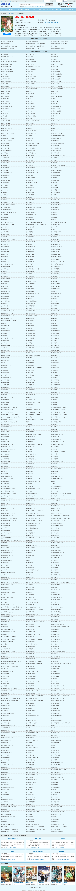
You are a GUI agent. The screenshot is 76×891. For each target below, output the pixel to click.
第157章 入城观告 (5, 182)
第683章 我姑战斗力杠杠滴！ (58, 624)
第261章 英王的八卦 (55, 266)
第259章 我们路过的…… (7, 266)
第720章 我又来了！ (5, 656)
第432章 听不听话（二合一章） (58, 409)
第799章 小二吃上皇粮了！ (32, 720)
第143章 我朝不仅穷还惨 (32, 170)
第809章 (53, 728)
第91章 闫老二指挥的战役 (7, 128)
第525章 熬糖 (29, 491)
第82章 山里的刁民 (5, 121)
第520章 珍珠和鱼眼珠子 (57, 486)
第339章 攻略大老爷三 (56, 330)
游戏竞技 (58, 9)
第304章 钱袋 (4, 303)
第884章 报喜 (4, 792)
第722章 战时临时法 (55, 656)
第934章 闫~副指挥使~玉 (51, 22)
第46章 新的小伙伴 (5, 91)
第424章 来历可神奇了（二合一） (34, 402)
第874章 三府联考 (55, 782)
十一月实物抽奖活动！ (31, 584)
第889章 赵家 (54, 794)
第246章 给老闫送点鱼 (56, 254)
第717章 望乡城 (4, 654)
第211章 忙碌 (4, 227)
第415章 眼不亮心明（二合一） (33, 394)
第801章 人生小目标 (5, 723)
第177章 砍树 (54, 197)
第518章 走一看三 (5, 486)
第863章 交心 (4, 774)
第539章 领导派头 (30, 503)
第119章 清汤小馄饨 (30, 150)
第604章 (28, 557)
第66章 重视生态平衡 (56, 106)
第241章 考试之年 (5, 251)
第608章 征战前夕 (5, 562)
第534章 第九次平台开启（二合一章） (35, 498)
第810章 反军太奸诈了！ (7, 730)
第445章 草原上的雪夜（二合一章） (9, 422)
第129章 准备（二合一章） (57, 158)
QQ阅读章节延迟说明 (6, 538)
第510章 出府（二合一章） (57, 476)
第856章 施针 (54, 767)
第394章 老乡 (29, 377)
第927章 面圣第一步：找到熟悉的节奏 (35, 46)
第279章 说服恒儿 (55, 281)
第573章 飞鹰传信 (55, 530)
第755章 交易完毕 (55, 683)
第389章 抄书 (54, 372)
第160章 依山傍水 (5, 185)
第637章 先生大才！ (30, 587)
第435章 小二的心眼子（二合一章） (59, 412)
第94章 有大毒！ (5, 130)
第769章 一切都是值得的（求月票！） (35, 695)
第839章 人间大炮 (5, 755)
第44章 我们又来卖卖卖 (31, 88)
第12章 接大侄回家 (55, 61)
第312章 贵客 (54, 308)
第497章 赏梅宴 (4, 466)
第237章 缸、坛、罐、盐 (57, 246)
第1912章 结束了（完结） (11, 847)
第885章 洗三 (29, 792)
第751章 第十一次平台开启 (32, 681)
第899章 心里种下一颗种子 (7, 804)
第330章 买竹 (54, 323)
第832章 (53, 747)
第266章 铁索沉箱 (30, 271)
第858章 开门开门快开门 (32, 769)
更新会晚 (3, 352)
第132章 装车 (54, 160)
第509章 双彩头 (29, 476)
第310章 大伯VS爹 (5, 308)
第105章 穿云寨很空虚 (56, 138)
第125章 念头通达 (30, 155)
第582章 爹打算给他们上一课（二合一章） (11, 540)
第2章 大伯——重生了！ (32, 54)
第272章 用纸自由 (30, 276)
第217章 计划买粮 (5, 232)
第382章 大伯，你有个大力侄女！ (34, 367)
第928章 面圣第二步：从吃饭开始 (9, 46)
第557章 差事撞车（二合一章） (33, 518)
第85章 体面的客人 (5, 123)
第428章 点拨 (54, 404)
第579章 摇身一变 (55, 535)
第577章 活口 (4, 535)
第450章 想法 (29, 426)
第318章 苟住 (54, 313)
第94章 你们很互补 (60, 847)
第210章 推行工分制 (55, 224)
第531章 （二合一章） (31, 496)
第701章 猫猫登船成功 (56, 639)
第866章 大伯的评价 (5, 777)
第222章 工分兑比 (55, 234)
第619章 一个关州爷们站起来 (8, 572)
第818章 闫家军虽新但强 (7, 737)
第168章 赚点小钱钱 (55, 190)
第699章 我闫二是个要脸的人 (8, 639)
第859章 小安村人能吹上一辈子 (58, 769)
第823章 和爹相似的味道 (57, 740)
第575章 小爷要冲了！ (31, 533)
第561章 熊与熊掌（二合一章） (58, 520)
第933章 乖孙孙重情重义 (32, 41)
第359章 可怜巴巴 (30, 348)
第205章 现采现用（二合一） (8, 222)
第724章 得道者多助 (30, 658)
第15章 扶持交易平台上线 (57, 64)
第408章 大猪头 (4, 389)
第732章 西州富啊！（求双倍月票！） (10, 666)
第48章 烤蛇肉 (54, 91)
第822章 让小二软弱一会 (32, 740)
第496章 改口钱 (54, 464)
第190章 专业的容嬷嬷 (6, 209)
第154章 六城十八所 (5, 180)
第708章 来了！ (4, 646)
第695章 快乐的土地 (55, 634)
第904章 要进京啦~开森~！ (57, 806)
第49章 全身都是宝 (5, 93)
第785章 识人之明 (55, 708)
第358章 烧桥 (4, 348)
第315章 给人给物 (55, 311)
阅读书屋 (8, 5)
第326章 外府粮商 (30, 320)
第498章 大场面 (29, 466)
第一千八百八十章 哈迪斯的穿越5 (38, 859)
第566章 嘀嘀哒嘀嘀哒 (31, 525)
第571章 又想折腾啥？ (6, 530)
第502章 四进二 (4, 471)
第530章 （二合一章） (6, 496)
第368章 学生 (54, 355)
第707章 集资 (54, 644)
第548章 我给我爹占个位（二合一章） (35, 510)
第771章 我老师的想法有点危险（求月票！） (11, 698)
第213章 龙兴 (54, 227)
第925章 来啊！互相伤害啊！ (8, 48)
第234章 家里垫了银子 (56, 244)
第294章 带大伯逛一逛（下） (58, 293)
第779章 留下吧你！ (55, 703)
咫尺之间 (3, 882)
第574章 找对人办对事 (6, 533)
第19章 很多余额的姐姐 (6, 69)
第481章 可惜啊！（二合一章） (58, 451)
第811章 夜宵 (29, 730)
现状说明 (28, 560)
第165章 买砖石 (54, 187)
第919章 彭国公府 (55, 819)
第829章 (53, 745)
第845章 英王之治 (5, 760)
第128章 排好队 (29, 158)
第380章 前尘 (54, 365)
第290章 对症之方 (30, 291)
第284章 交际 (29, 286)
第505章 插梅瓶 (4, 473)
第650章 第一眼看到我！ (57, 597)
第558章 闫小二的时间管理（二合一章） (60, 518)
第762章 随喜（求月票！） (7, 691)
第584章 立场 (54, 540)
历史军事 (45, 9)
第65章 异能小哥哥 (30, 106)
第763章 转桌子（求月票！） (33, 691)
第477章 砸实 (29, 449)
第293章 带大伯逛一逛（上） (33, 293)
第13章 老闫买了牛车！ (6, 64)
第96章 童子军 (54, 130)
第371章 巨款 (54, 357)
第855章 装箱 (29, 767)
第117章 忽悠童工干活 (56, 148)
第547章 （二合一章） (6, 510)
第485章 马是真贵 (5, 456)
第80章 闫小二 (29, 118)
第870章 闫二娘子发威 (31, 779)
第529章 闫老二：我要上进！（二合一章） (61, 493)
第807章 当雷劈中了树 (6, 728)
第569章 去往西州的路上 (32, 528)
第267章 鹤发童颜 (55, 271)
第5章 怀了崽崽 (29, 56)
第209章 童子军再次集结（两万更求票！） (36, 224)
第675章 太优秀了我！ (6, 619)
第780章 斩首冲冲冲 (5, 705)
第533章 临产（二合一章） (7, 498)
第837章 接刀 (29, 752)
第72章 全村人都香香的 (56, 111)
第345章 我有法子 (55, 335)
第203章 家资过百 (30, 219)
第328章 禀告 (4, 323)
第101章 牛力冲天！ (30, 135)
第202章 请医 (4, 219)
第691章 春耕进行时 (30, 631)
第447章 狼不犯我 (5, 424)
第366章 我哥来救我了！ (7, 355)
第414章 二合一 (4, 394)
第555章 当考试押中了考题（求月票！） (60, 515)
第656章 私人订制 (55, 602)
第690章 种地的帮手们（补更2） (8, 631)
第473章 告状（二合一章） (7, 446)
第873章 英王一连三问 (31, 782)
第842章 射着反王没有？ (7, 757)
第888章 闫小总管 (30, 794)
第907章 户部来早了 (55, 809)
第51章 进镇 (54, 93)
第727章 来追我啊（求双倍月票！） (34, 661)
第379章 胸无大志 (30, 365)
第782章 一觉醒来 (55, 705)
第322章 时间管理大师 (6, 318)
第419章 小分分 (54, 397)
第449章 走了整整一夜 (6, 426)
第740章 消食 (54, 671)
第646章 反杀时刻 (30, 594)
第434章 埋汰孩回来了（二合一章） (34, 412)
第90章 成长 (54, 125)
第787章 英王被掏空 (30, 710)
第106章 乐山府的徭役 (6, 140)
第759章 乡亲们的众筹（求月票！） (9, 688)
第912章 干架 (29, 814)
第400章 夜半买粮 (30, 382)
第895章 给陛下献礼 (55, 799)
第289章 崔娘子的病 (5, 291)
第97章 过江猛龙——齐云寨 (7, 133)
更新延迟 (28, 422)
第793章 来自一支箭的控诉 (32, 715)
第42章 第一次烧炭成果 (56, 86)
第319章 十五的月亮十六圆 (7, 315)
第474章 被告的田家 (30, 446)
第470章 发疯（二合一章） (7, 444)
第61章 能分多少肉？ (6, 103)
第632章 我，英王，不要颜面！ (33, 582)
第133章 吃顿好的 (5, 162)
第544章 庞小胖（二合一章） (8, 508)
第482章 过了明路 (5, 454)
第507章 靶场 (54, 473)
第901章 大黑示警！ (55, 804)
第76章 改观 (4, 116)
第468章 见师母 (29, 441)
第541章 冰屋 (4, 505)
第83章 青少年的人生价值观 (32, 121)
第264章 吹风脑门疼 (55, 269)
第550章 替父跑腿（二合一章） (8, 513)
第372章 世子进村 (5, 360)
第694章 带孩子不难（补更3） (33, 634)
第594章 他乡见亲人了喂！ (7, 550)
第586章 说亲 (29, 542)
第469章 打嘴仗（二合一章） (58, 441)
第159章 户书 (54, 182)
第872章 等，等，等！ (6, 782)
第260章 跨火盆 (29, 266)
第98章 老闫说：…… (31, 133)
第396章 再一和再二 (5, 380)
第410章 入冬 (54, 389)
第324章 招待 (54, 318)
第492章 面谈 (29, 461)
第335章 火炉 (29, 328)
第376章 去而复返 (30, 362)
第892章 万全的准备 (55, 797)
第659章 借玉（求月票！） (57, 604)
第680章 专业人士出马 (56, 621)
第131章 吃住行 (29, 160)
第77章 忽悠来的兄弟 (31, 116)
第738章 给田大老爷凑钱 (7, 671)
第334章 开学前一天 (5, 328)
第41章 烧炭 (29, 86)
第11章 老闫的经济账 (31, 61)
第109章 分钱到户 (5, 143)
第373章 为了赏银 (30, 360)
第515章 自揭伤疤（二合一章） (33, 481)
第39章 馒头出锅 (55, 84)
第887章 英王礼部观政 (6, 794)
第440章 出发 (29, 417)
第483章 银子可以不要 (31, 454)
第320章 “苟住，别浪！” (31, 315)
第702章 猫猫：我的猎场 (7, 641)
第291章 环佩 (54, 291)
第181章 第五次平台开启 (7, 202)
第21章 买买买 (54, 69)
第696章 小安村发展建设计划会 (8, 636)
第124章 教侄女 (4, 155)
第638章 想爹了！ (55, 587)
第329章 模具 (29, 323)
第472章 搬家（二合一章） (57, 444)
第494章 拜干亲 (4, 464)
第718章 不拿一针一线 (31, 654)
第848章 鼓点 (4, 762)
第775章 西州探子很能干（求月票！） (35, 700)
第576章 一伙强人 (55, 533)
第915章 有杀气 (29, 816)
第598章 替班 (29, 552)
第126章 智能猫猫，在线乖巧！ (58, 155)
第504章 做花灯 (54, 471)
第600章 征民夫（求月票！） (8, 555)
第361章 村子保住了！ (6, 350)
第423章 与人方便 (5, 402)
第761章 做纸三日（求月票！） (58, 688)
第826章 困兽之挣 (55, 742)
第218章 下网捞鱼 (30, 232)
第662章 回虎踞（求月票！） (58, 607)
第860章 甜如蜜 (4, 772)
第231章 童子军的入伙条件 (57, 241)
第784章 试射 (29, 708)
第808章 (28, 728)
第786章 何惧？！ (5, 710)
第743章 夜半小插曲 (55, 673)
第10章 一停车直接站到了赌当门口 (9, 61)
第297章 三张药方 (55, 296)
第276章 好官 (54, 278)
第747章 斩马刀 (4, 678)
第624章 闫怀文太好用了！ (57, 575)
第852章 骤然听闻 (30, 765)
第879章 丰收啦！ (30, 787)
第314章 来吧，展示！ (31, 311)
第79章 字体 (4, 118)
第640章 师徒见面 (30, 589)
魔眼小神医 (38, 838)
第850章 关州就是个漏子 (57, 762)
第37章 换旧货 (4, 84)
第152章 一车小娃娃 (30, 177)
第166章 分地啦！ (5, 190)
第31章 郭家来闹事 (5, 79)
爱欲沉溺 (63, 838)
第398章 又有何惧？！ (56, 380)
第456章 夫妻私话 (30, 431)
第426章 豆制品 (4, 404)
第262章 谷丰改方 (5, 269)
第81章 (52, 118)
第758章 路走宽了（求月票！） (58, 686)
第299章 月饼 (29, 298)
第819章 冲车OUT (30, 737)
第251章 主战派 (29, 259)
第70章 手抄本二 (5, 111)
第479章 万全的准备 (5, 451)
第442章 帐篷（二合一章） (7, 419)
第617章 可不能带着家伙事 (32, 570)
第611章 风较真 (4, 565)
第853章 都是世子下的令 (57, 765)
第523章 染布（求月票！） (57, 488)
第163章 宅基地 (4, 187)
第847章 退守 (54, 760)
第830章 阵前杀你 (5, 747)
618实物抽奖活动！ (55, 501)
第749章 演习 (54, 678)
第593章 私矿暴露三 (55, 547)
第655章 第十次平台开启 (32, 602)
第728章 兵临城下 (55, 661)
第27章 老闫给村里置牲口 (57, 74)
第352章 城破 (4, 343)
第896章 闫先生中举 (5, 802)
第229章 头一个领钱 (5, 241)
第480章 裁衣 (29, 451)
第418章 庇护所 (29, 397)
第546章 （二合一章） (56, 508)
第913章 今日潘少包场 (56, 814)
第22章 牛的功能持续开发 (7, 71)
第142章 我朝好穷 (5, 170)
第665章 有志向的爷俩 (56, 609)
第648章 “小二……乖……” (7, 597)
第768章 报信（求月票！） (7, 695)
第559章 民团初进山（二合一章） (9, 520)
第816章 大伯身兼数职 (31, 735)
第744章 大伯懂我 (5, 676)
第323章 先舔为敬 (30, 318)
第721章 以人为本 (30, 656)
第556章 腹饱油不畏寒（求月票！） (9, 518)
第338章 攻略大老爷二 (31, 330)
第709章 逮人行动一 (30, 646)
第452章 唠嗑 (4, 429)
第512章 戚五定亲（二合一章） (33, 478)
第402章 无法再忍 (5, 385)
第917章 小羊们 (4, 819)
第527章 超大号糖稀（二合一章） (9, 493)
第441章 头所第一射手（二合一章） (59, 417)
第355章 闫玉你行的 (5, 345)
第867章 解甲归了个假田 (32, 777)
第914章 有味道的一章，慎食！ (8, 816)
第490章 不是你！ (55, 459)
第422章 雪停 (54, 399)
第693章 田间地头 (5, 634)
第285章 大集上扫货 (55, 286)
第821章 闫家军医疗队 (6, 740)
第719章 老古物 (54, 654)
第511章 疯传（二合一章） (7, 478)
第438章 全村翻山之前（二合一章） (59, 414)
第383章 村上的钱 (55, 367)
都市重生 (71, 9)
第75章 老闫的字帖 (55, 113)
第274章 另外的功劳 (5, 278)
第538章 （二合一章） (6, 503)
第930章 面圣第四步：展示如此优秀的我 (35, 43)
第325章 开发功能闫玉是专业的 (8, 320)
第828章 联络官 (29, 745)
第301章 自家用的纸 (5, 301)
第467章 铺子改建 (5, 441)
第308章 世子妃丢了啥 (31, 306)
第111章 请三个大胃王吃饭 (57, 143)
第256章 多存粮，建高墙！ (7, 264)
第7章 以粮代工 (4, 59)
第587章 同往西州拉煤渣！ (57, 542)
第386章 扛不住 (54, 370)
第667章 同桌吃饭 (30, 612)
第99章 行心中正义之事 (56, 133)
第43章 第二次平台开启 (6, 88)
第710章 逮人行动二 (55, 646)
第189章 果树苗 (54, 207)
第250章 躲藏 (4, 259)
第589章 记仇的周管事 (31, 545)
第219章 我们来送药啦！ (57, 232)
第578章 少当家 (29, 535)
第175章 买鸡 (4, 197)
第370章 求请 (29, 357)
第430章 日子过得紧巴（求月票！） (59, 407)
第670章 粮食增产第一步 (32, 614)
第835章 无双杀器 (55, 750)
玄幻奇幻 (38, 9)
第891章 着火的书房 (30, 797)
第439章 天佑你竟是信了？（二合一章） (10, 417)
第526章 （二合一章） (56, 491)
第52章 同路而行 (5, 96)
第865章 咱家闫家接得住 (57, 774)
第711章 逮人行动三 (5, 649)
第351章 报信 (54, 340)
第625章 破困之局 (5, 577)
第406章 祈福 (29, 387)
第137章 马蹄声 (29, 165)
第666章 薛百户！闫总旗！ (7, 612)
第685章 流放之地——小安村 (33, 626)
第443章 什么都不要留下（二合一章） (35, 419)
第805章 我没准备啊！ (31, 725)
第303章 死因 (54, 301)
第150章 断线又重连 (55, 175)
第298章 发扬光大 (5, 298)
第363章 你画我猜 (55, 350)
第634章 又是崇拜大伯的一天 (8, 584)
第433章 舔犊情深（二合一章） (8, 412)
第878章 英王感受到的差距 (7, 787)
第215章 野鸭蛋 (29, 229)
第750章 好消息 (4, 681)
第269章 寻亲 (29, 274)
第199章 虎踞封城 (5, 217)
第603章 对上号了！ (5, 557)
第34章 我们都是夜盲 (6, 81)
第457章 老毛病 (54, 431)
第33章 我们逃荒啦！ (56, 79)
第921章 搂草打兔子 (30, 821)
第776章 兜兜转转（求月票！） (58, 700)
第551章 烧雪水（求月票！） (33, 513)
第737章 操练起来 (55, 668)
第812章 (53, 730)
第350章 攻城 (29, 340)
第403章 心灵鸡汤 (30, 385)
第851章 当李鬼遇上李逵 (7, 765)
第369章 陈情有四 (5, 357)
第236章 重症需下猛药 (31, 246)
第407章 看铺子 (54, 387)
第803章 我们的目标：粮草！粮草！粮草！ (61, 723)
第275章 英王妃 (29, 278)
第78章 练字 (54, 116)
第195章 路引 (54, 212)
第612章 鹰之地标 (55, 565)
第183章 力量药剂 (55, 202)
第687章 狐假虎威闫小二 (7, 629)
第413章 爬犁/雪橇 (55, 392)
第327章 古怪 (54, 320)
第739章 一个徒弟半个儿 (32, 671)
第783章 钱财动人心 (5, 708)
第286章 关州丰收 (5, 288)
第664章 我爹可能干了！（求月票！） (35, 609)
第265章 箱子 (4, 271)
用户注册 (72, 1)
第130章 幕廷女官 (5, 160)
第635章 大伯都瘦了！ (56, 584)
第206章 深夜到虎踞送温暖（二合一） (35, 222)
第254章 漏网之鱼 (30, 261)
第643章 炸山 (29, 592)
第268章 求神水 (4, 274)
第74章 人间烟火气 (30, 113)
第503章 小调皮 (29, 471)
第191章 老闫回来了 (30, 209)
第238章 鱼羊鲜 (4, 249)
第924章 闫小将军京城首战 (32, 48)
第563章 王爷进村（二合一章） (33, 523)
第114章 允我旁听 (55, 145)
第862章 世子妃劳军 (55, 772)
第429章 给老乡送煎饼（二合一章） (9, 407)
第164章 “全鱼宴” (30, 187)
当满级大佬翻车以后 (13, 838)
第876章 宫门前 (29, 784)
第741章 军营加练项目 (6, 673)
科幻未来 (51, 9)
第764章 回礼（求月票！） (57, 691)
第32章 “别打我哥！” (31, 79)
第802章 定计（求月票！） (32, 723)
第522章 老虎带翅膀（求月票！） (34, 488)
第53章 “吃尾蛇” (30, 96)
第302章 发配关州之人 (31, 301)
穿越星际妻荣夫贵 (63, 851)
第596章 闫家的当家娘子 (57, 550)
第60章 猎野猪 (54, 101)
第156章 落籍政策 (55, 180)
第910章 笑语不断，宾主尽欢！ (58, 811)
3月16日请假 (29, 424)
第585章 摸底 (4, 542)
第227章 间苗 (29, 239)
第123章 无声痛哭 (55, 153)
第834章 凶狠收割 (30, 750)
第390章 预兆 (4, 375)
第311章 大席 (29, 308)
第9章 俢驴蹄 (54, 59)
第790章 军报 (29, 713)
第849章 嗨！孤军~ (30, 762)
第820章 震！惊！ (55, 737)
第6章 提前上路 (54, 56)
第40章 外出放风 (5, 86)
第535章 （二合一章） (56, 498)
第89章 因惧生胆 (30, 125)
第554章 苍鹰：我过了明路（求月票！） (35, 515)
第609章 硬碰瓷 (29, 562)
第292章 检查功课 (5, 293)
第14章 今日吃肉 (30, 64)
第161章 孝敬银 (29, 185)
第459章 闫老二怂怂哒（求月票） (34, 434)
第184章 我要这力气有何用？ (8, 204)
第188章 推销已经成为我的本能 (33, 207)
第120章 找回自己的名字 (57, 150)
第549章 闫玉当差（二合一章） (58, 510)
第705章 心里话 (4, 644)
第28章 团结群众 (5, 76)
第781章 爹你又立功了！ (32, 705)
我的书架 (42, 6)
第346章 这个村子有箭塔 (7, 338)
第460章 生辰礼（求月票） (57, 434)
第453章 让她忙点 (30, 429)
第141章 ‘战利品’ (55, 167)
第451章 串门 (54, 426)
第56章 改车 (29, 98)
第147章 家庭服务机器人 (57, 172)
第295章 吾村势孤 (5, 296)
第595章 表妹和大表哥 (31, 550)
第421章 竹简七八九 (30, 399)
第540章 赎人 (54, 503)
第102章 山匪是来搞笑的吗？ (58, 135)
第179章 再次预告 (30, 199)
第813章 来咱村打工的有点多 (8, 732)
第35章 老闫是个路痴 (31, 81)
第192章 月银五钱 (55, 209)
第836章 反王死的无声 (6, 752)
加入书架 (7, 33)
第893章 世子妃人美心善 (7, 799)
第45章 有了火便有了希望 (57, 88)
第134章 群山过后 (30, 162)
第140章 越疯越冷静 (30, 167)
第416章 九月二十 (55, 394)
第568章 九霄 (4, 528)
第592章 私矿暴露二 (30, 547)
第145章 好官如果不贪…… (7, 172)
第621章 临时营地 (55, 572)
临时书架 (37, 6)
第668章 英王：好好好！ (57, 612)
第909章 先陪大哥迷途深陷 (32, 811)
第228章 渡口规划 (55, 239)
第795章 (3, 718)
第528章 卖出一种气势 (31, 493)
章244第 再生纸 (4, 254)
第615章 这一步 (54, 567)
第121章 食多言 (4, 153)
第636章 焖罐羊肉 (5, 587)
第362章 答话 (29, 350)
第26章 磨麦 (29, 74)
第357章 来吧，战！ (55, 345)
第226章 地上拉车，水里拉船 (8, 239)
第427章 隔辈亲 (29, 404)
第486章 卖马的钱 (30, 456)
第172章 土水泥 (4, 195)
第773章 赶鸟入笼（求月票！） (58, 698)
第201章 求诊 (54, 217)
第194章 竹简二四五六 (31, 212)
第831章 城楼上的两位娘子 (32, 747)
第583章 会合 (29, 540)
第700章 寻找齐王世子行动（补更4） (35, 639)
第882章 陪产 (29, 789)
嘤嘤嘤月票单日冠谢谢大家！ (33, 409)
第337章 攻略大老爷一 (6, 330)
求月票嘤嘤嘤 (29, 407)
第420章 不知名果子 (5, 399)
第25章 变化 (4, 74)
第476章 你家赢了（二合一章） (8, 449)
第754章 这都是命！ (30, 683)
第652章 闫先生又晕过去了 (32, 599)
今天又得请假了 (30, 565)
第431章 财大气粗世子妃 (7, 409)
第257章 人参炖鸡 (30, 264)
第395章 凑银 (54, 377)
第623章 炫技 (29, 575)
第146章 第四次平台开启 (32, 172)
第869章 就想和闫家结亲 (7, 779)
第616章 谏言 (4, 570)
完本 (15, 9)
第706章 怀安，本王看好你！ (33, 644)
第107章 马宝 (29, 140)
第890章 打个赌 (4, 797)
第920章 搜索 (4, 821)
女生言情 (65, 9)
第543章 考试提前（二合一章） (58, 505)
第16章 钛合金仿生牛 (6, 66)
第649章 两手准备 (30, 597)
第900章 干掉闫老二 (30, 804)
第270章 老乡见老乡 (55, 274)
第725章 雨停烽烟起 (55, 658)
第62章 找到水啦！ (30, 103)
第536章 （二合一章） (6, 501)
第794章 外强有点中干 (56, 715)
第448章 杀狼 (54, 424)
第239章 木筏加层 (30, 249)
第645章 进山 (4, 594)
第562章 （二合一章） (6, 523)
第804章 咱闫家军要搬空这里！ (8, 725)
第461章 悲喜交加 (5, 436)
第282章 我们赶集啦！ (56, 283)
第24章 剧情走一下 (55, 71)
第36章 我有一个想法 (56, 81)
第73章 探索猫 (4, 113)
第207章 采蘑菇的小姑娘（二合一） (59, 222)
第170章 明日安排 (30, 192)
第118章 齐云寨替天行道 (7, 150)
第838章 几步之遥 (55, 752)
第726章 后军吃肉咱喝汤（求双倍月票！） (11, 661)
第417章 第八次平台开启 (7, 397)
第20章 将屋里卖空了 (31, 69)
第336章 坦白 (54, 328)
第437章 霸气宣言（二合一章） (33, 414)
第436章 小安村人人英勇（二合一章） (10, 414)
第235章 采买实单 (5, 246)
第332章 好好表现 (30, 325)
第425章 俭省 (54, 402)
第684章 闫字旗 (4, 626)
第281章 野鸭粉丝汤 (30, 283)
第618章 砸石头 (54, 570)
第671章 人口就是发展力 (57, 614)
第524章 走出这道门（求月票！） (9, 491)
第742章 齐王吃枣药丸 (31, 673)
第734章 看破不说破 (55, 666)
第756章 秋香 (4, 686)
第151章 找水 (4, 177)
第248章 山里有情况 (30, 256)
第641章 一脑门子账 (55, 589)
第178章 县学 (4, 199)
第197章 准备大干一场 (31, 214)
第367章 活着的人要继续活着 (33, 355)
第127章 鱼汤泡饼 (5, 158)
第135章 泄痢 (54, 162)
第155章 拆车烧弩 (30, 180)
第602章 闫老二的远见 (56, 555)
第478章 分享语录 (55, 449)
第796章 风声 (29, 718)
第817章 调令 (54, 735)
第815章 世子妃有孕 (55, 732)
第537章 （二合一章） (31, 501)
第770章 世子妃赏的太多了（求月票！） (60, 695)
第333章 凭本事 (54, 325)
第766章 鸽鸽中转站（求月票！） (34, 693)
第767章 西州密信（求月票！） (58, 693)
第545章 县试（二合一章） (32, 508)
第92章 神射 (29, 128)
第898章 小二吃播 (55, 802)
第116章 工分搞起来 (30, 148)
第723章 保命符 (4, 658)
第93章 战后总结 (55, 128)
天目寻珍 (66, 882)
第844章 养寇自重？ (55, 757)
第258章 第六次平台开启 (57, 264)
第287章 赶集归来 (30, 288)
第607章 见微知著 (55, 560)
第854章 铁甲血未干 (5, 767)
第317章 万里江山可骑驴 (32, 313)
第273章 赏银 (54, 276)
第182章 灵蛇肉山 (30, 202)
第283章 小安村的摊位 (6, 286)
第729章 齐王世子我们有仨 (7, 663)
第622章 (3, 575)
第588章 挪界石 (4, 545)
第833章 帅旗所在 (5, 750)
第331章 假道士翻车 (5, 325)
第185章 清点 (29, 204)
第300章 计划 (54, 298)
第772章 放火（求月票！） (32, 698)
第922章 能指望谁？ (55, 821)
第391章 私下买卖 (30, 375)
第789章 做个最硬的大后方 (7, 713)
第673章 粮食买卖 (30, 616)
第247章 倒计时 (4, 256)
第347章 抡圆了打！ (30, 338)
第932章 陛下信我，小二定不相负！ (59, 41)
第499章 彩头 (54, 466)
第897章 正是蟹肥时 (30, 802)
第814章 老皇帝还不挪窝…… (33, 732)
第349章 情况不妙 (5, 340)
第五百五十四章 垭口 (35, 847)
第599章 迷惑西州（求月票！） (58, 552)
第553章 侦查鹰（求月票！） (8, 515)
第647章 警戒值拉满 (55, 594)
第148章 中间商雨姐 (5, 175)
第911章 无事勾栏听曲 (6, 814)
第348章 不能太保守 (55, 338)
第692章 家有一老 (55, 631)
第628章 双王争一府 (5, 579)
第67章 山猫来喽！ (5, 108)
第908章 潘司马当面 (5, 811)
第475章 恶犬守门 (55, 446)
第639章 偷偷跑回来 (5, 589)
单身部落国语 (29, 882)
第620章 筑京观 (29, 572)
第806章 (53, 725)
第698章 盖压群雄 (55, 636)
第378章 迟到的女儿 (5, 365)
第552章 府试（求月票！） (57, 513)
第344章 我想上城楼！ (31, 335)
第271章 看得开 (4, 276)
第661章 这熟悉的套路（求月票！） (34, 607)
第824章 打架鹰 (4, 742)
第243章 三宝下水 (55, 251)
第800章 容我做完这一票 (57, 720)
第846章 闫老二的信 (30, 760)
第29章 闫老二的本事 (31, 76)
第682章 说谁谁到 (30, 624)
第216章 (53, 229)
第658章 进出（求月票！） (32, 604)
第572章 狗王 (29, 530)
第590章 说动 (54, 545)
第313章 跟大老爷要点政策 (7, 311)
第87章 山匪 (54, 123)
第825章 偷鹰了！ (30, 742)
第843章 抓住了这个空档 (32, 757)
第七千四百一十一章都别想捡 (62, 859)
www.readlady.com (68, 5)
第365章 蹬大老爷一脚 (56, 352)
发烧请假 (53, 481)
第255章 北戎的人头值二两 (57, 261)
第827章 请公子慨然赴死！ (7, 745)
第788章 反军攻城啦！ (56, 710)
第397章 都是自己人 (30, 380)
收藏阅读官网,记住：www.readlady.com (19, 1)
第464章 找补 (4, 439)
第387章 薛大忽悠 (5, 372)
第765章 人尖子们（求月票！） (8, 693)
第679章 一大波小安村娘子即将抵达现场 (35, 621)
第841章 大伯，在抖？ (56, 755)
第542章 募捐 (29, 505)
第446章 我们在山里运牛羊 (57, 422)
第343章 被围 (4, 335)
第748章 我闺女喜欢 (30, 678)
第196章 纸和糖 (4, 214)
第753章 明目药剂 (5, 683)
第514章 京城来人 (5, 481)
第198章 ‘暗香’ (54, 214)
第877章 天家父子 (55, 784)
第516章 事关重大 (5, 483)
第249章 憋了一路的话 (56, 256)
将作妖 (12, 851)
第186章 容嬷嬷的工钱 (56, 204)
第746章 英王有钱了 (55, 676)
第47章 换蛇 (29, 91)
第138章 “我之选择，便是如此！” (59, 165)
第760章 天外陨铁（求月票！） (33, 688)
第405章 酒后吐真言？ (6, 387)
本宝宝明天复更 (5, 735)
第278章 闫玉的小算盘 (31, 281)
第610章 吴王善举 (55, 562)
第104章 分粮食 (29, 138)
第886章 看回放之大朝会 (57, 792)
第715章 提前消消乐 (30, 651)
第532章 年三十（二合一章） (58, 496)
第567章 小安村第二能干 (57, 525)
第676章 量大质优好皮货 (32, 619)
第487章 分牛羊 (54, 456)
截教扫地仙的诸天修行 (38, 851)
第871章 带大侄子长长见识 (57, 779)
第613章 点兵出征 (5, 567)
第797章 (53, 718)
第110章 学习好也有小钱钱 (32, 143)
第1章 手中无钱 (4, 54)
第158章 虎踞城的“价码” (31, 182)
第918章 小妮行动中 (30, 819)
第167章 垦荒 (29, 190)
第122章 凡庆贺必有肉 (31, 153)
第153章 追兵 (54, 177)
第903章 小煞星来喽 (30, 806)
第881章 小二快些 (5, 789)
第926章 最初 (54, 46)
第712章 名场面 (29, 649)
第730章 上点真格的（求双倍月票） (34, 663)
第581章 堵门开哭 (55, 538)
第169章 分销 (4, 192)
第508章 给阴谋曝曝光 (6, 476)
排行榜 (11, 9)
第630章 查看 (54, 579)
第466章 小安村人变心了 (57, 439)
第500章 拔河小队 (30, 468)
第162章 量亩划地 (55, 185)
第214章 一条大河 (5, 229)
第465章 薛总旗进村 (30, 439)
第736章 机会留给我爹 (31, 668)
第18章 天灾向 (54, 66)
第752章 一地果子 (55, 681)
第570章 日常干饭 (55, 528)
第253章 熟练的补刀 (5, 261)
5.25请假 (53, 483)
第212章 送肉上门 (30, 227)
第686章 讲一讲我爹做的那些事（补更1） (61, 626)
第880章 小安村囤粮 (55, 787)
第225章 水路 (54, 236)
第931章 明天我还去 (5, 43)
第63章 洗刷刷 (54, 103)
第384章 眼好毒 (4, 370)
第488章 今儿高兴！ (5, 459)
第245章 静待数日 (30, 254)
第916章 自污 (54, 816)
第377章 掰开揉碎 (55, 362)
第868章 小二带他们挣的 (57, 777)
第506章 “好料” (29, 473)
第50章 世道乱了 (30, 93)
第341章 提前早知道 (30, 333)
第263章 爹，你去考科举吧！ (33, 269)
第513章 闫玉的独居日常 (57, 478)
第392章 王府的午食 (55, 375)
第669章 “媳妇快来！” (6, 614)
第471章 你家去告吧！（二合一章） (34, 444)
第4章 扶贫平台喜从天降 (7, 56)
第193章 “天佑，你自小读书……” (9, 212)
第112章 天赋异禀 (5, 145)
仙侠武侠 (27, 9)
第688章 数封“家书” (30, 629)
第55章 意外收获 (5, 98)
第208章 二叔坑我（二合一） (8, 224)
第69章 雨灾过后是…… (56, 108)
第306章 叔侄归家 (55, 303)
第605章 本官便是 (55, 557)
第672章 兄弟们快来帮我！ (7, 616)
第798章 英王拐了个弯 (6, 720)
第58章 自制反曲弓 (5, 101)
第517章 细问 (29, 483)
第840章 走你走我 (30, 755)
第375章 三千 (4, 362)
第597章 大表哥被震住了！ (7, 552)
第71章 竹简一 (29, 111)
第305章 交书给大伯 (30, 303)
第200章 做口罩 (29, 217)
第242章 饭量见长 (30, 251)
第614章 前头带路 (30, 567)
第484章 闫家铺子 (55, 454)
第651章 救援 (4, 599)
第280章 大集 (4, 283)
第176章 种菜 (29, 197)
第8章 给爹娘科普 (30, 59)
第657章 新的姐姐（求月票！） (8, 604)
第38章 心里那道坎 (30, 84)
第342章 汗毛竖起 (55, 333)
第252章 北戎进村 (55, 259)
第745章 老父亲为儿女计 (32, 676)
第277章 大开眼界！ (5, 281)
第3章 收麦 (53, 54)
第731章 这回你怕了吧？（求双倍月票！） (61, 663)
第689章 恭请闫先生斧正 (57, 629)
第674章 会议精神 (55, 616)
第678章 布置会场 (5, 621)
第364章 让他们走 (30, 352)
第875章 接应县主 (5, 784)
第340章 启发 (4, 333)
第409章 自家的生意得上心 (32, 389)
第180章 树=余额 (55, 199)
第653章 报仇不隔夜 (55, 599)
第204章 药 (53, 219)
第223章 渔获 (4, 236)
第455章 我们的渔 (5, 431)
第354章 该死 (54, 343)
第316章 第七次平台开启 (7, 313)
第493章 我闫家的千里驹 (57, 461)
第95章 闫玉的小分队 (31, 130)
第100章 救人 (4, 135)
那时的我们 (41, 882)
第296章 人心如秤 (30, 296)
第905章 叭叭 (4, 809)
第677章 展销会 (54, 619)
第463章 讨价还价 (55, 436)
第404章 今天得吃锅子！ (57, 385)
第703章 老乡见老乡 (30, 641)
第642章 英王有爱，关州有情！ (8, 592)
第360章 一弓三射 (55, 348)
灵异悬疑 (20, 9)
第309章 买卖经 (54, 306)
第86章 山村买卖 (30, 123)
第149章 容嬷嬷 (29, 175)
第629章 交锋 (29, 579)
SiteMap (46, 888)
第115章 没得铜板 (5, 148)
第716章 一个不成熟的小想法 (58, 651)
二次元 (33, 9)
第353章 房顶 (29, 343)
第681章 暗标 (4, 624)
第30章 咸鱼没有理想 (56, 76)
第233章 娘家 (29, 244)
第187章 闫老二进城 (5, 207)
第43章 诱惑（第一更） (11, 859)
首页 (2, 9)
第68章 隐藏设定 (30, 108)
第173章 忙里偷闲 (30, 195)
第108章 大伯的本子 (55, 140)
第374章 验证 (54, 360)
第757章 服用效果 (30, 686)
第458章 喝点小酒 (5, 434)
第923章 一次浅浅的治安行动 (58, 48)
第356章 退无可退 (30, 345)
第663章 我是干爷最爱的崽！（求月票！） (11, 609)
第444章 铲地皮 (54, 419)
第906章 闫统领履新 (30, 809)
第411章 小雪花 (4, 392)
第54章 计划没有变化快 (56, 96)
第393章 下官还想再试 (6, 377)
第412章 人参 (29, 392)
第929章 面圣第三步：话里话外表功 (59, 43)
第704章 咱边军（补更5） (57, 641)
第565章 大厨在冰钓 (5, 525)
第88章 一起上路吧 (5, 125)
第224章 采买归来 (30, 236)
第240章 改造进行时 (55, 249)
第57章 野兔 (54, 98)
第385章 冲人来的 (30, 370)
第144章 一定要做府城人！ (57, 170)
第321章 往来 (54, 315)
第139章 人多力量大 (5, 167)
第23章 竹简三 (29, 71)
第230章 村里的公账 (30, 241)
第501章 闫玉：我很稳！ (57, 468)
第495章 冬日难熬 (30, 464)
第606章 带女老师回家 (6, 560)
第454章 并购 (54, 429)
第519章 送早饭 (29, 486)
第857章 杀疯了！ (5, 769)
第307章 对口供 (4, 306)
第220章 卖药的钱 (5, 234)
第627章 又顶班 (54, 577)
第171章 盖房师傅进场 (56, 192)
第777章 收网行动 (5, 703)
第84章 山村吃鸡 (55, 121)
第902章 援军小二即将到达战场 (8, 806)
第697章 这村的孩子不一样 (32, 636)
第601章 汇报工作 (30, 555)
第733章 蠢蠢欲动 (30, 666)
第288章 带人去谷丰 (55, 288)
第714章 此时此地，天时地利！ (8, 651)
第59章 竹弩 (29, 101)
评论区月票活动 (5, 468)
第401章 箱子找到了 (55, 382)
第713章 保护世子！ (55, 649)
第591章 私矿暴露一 (5, 547)
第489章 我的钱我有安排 (32, 459)
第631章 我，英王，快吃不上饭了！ (9, 582)
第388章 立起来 (29, 372)
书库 (6, 9)
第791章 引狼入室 (55, 713)
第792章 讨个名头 (5, 715)
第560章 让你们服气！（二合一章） (34, 520)
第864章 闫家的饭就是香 (32, 774)
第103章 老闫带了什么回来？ (8, 138)
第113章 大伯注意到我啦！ (32, 145)
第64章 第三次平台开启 (6, 106)
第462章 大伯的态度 (30, 436)
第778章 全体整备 (30, 703)
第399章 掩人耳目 (5, 382)
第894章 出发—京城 (30, 799)
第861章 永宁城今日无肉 (32, 772)
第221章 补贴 (29, 234)
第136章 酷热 (4, 165)
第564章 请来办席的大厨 (57, 523)
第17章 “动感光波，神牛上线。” (33, 66)
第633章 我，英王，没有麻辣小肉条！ (60, 582)
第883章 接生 (54, 789)
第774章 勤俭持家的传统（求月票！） (10, 700)
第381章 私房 (4, 367)
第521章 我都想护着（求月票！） (9, 488)
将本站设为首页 (5, 1)
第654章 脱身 (4, 602)
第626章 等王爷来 (30, 577)
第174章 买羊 (54, 195)
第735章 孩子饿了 (5, 668)
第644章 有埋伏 (54, 592)
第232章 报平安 (4, 244)
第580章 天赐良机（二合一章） (33, 538)
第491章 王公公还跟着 (6, 461)
